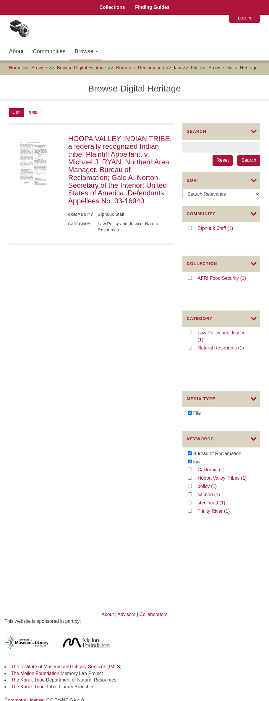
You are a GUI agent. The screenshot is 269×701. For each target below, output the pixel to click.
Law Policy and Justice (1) (222, 311)
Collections (112, 7)
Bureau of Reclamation (140, 67)
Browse (86, 51)
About (16, 51)
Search (248, 160)
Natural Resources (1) (225, 323)
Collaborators (154, 494)
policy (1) (213, 436)
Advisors (126, 494)
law (177, 67)
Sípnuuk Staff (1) (224, 228)
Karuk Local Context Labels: (34, 586)
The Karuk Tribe (28, 559)
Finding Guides (152, 7)
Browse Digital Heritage (81, 67)
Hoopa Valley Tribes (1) (225, 427)
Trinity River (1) (220, 460)
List (16, 112)
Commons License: (25, 580)
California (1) (221, 419)
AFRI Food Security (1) (225, 268)
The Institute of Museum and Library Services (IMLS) (66, 546)
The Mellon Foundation (35, 553)
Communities (49, 51)
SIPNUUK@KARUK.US (29, 691)
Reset (222, 160)
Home (15, 67)
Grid (33, 112)
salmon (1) (216, 444)
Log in (244, 18)
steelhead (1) (222, 452)
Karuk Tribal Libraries (26, 613)
